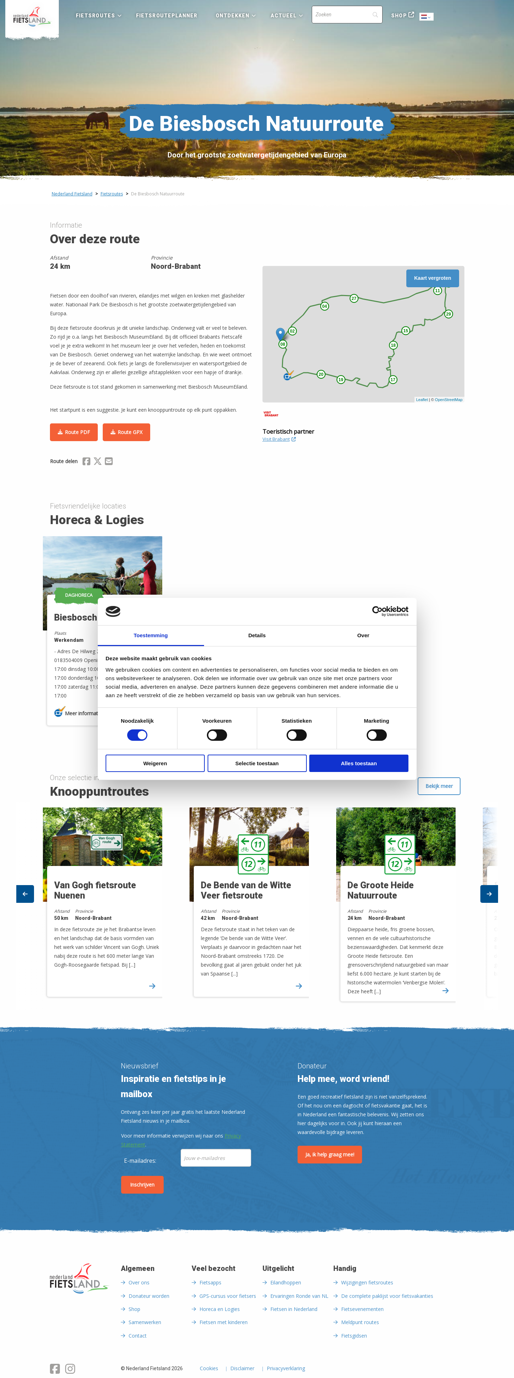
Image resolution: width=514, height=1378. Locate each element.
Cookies (209, 1369)
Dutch (427, 17)
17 (393, 379)
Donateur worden (149, 1296)
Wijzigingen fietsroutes (367, 1282)
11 (437, 290)
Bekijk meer (439, 786)
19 (341, 379)
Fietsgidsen (354, 1335)
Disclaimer (242, 1369)
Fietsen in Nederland (293, 1309)
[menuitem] (32, 16)
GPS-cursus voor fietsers (227, 1296)
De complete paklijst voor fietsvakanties (387, 1296)
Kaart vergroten (432, 278)
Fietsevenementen (362, 1309)
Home (32, 16)
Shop (399, 15)
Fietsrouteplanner (166, 15)
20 (321, 374)
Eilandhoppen (285, 1282)
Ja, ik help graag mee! (329, 1154)
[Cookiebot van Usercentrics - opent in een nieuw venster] (377, 611)
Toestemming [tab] (151, 635)
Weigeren (155, 763)
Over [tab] (363, 635)
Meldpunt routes (360, 1322)
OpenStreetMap (449, 400)
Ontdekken (233, 15)
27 (354, 298)
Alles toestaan (359, 763)
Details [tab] (257, 635)
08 (283, 344)
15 (405, 330)
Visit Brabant (279, 439)
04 (324, 306)
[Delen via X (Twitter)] (97, 462)
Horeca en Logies (219, 1309)
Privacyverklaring (286, 1369)
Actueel (284, 15)
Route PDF (77, 432)
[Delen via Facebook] (86, 462)
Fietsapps (210, 1282)
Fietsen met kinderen (223, 1322)
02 (292, 331)
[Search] (347, 14)
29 (448, 314)
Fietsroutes (95, 15)
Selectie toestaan (257, 763)
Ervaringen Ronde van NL (299, 1296)
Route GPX (130, 432)
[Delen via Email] (109, 462)
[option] (257, 906)
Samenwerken (145, 1322)
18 (393, 345)
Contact (138, 1335)
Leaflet (422, 400)
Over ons (139, 1282)
